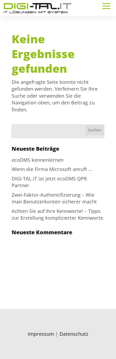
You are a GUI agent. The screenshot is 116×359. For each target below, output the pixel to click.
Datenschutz (73, 334)
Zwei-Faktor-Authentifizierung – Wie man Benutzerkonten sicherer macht (54, 198)
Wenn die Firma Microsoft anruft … (52, 169)
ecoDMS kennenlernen (38, 160)
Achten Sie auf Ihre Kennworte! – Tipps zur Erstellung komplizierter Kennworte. (58, 214)
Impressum (41, 334)
